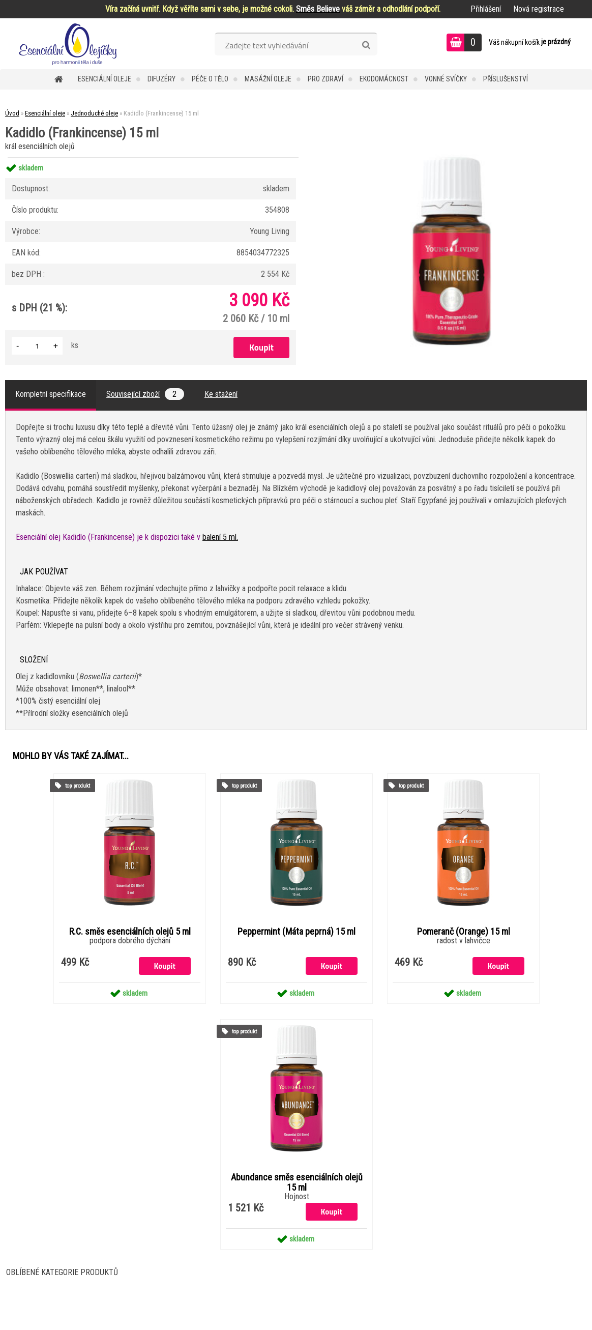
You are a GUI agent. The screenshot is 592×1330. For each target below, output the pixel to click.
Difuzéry (161, 79)
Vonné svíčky (446, 79)
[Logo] (70, 43)
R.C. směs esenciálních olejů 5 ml (130, 932)
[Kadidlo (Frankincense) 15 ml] (451, 157)
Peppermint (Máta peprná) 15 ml (297, 932)
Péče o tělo (210, 79)
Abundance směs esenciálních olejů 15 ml (297, 1182)
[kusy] (37, 346)
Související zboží (145, 394)
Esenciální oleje (104, 79)
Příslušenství (505, 79)
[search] (366, 45)
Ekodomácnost (384, 79)
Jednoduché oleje (94, 113)
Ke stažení (221, 394)
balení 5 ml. (220, 537)
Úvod (12, 113)
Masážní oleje (268, 79)
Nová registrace (538, 9)
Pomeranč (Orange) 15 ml (463, 932)
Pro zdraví (325, 79)
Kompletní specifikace (50, 394)
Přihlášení (485, 9)
